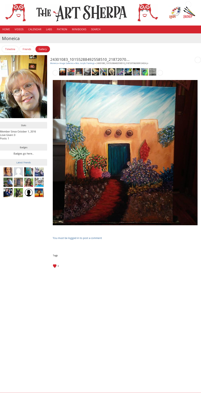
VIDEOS (19, 29)
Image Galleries (66, 63)
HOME (6, 29)
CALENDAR (34, 29)
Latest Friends (23, 162)
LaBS (49, 29)
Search (95, 29)
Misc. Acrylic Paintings (85, 63)
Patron (62, 29)
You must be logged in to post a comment (77, 238)
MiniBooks (79, 29)
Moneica (54, 63)
